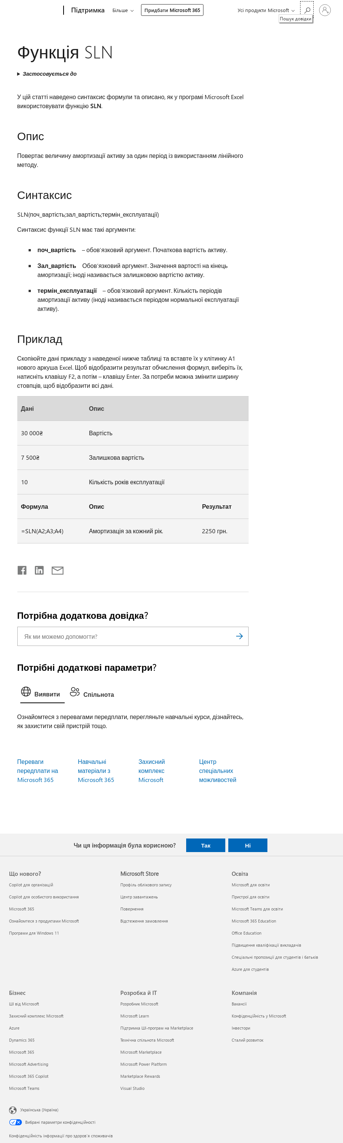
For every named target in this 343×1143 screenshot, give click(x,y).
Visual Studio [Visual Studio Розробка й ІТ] (132, 1088)
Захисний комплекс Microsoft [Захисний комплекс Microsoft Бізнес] (36, 1016)
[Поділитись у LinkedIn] (36, 568)
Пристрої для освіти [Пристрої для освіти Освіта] (250, 897)
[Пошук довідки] (307, 9)
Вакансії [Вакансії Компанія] (239, 1004)
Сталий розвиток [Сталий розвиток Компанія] (247, 1040)
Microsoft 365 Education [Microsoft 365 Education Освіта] (254, 921)
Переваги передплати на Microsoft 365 (37, 770)
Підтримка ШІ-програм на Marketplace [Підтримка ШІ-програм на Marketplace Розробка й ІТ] (156, 1028)
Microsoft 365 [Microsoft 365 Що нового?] (21, 909)
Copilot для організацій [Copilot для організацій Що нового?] (31, 884)
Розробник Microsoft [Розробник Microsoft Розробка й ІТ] (139, 1004)
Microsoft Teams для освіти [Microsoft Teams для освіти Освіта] (257, 909)
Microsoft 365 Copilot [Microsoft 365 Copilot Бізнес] (29, 1076)
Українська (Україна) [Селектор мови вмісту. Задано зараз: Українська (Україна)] (39, 1109)
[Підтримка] (87, 10)
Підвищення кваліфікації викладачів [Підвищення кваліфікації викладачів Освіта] (266, 945)
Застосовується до (49, 73)
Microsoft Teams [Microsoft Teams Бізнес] (24, 1088)
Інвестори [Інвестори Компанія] (241, 1028)
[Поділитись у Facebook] (22, 568)
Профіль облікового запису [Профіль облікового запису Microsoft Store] (146, 884)
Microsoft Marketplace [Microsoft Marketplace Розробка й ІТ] (141, 1052)
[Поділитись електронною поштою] (54, 568)
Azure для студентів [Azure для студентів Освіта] (250, 969)
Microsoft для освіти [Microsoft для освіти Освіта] (251, 884)
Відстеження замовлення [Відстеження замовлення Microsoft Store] (144, 921)
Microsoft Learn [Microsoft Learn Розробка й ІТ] (134, 1016)
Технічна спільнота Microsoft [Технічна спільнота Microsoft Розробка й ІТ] (147, 1040)
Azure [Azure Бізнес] (14, 1028)
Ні (248, 845)
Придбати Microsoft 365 (172, 10)
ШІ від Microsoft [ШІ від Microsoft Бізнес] (24, 1004)
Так (206, 845)
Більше (120, 10)
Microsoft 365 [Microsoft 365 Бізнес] (21, 1052)
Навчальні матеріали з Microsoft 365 (96, 770)
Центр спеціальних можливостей (217, 770)
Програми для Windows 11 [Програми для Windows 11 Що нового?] (34, 933)
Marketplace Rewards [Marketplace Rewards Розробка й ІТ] (140, 1076)
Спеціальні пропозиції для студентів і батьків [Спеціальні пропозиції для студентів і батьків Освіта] (275, 957)
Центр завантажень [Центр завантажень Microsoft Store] (139, 897)
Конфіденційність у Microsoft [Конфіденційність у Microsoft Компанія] (259, 1016)
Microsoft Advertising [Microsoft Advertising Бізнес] (28, 1064)
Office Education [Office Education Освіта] (246, 933)
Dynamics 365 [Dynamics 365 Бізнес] (22, 1040)
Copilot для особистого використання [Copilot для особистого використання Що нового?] (44, 897)
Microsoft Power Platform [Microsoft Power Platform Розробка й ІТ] (143, 1064)
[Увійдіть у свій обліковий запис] (325, 10)
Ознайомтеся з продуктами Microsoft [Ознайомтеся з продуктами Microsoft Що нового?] (44, 921)
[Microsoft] (35, 10)
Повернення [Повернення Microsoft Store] (132, 909)
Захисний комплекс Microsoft (151, 770)
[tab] (42, 693)
